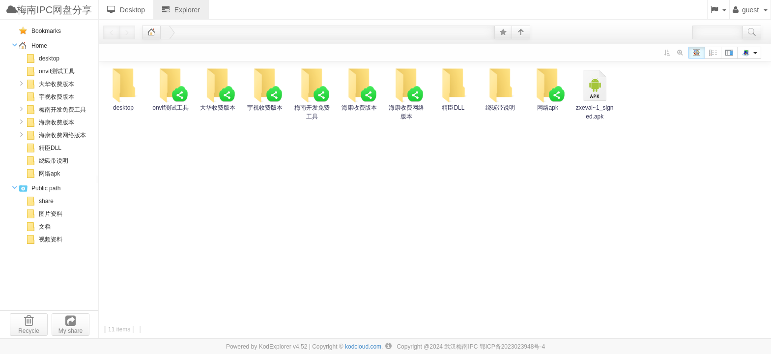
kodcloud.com (363, 346)
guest (750, 10)
